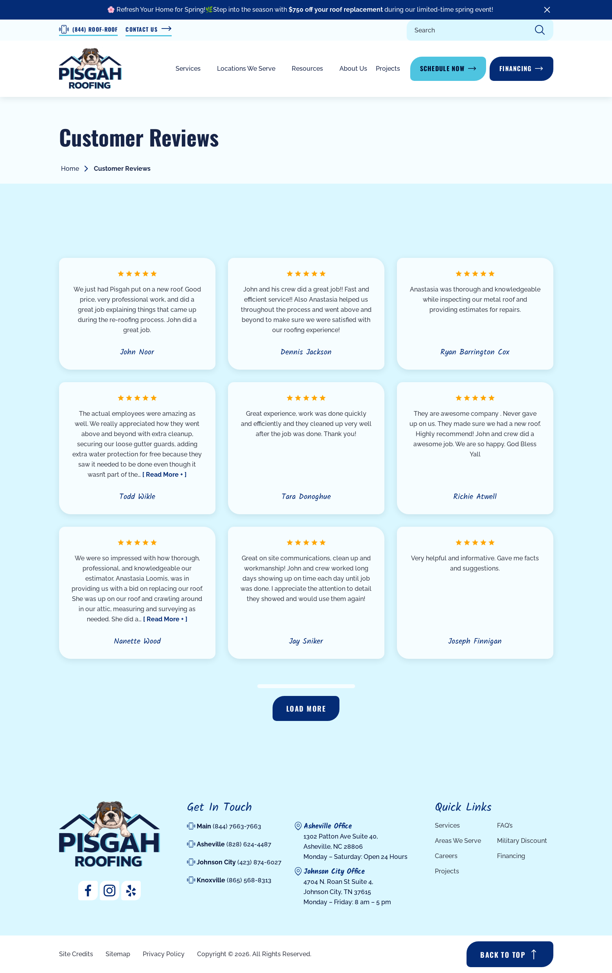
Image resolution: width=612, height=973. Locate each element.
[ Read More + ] (164, 474)
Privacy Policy (164, 954)
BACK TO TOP (502, 955)
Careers (446, 856)
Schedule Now (442, 68)
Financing (515, 68)
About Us (353, 68)
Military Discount (522, 840)
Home (70, 168)
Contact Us (148, 29)
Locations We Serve (246, 68)
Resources (307, 68)
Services (188, 68)
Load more (306, 708)
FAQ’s (505, 825)
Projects (388, 68)
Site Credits (76, 954)
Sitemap (118, 954)
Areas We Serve (458, 840)
